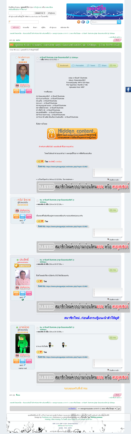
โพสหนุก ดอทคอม (96, 417)
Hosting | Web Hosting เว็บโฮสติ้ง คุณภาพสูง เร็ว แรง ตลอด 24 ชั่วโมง (68, 419)
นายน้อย (58, 162)
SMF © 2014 (63, 423)
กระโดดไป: (72, 409)
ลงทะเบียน (49, 7)
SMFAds (60, 425)
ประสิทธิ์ (51, 162)
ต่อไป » (119, 37)
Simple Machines (73, 423)
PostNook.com (47, 417)
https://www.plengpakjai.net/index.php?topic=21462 (66, 167)
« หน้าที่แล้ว (112, 37)
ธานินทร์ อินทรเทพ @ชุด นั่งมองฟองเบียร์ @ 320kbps (59, 57)
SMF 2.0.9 (56, 423)
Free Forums (69, 425)
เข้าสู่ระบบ (37, 7)
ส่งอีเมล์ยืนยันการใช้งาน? (18, 9)
